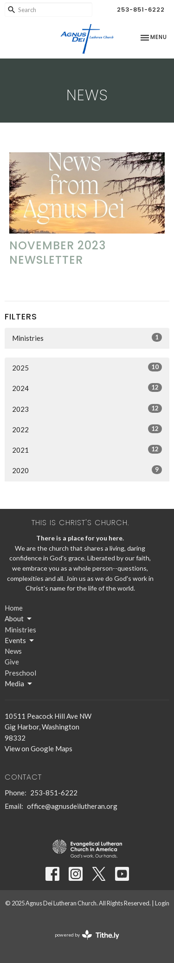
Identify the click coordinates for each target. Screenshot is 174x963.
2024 (87, 387)
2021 (87, 449)
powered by (87, 935)
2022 (87, 429)
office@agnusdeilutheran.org (72, 806)
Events (20, 640)
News (13, 651)
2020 (87, 470)
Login (162, 903)
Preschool (20, 673)
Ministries (87, 337)
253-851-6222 (141, 9)
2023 (87, 408)
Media (19, 684)
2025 (87, 367)
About (19, 619)
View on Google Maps (38, 748)
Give (12, 661)
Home (14, 608)
